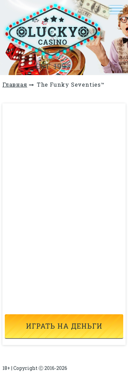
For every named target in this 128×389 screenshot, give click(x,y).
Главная (14, 84)
